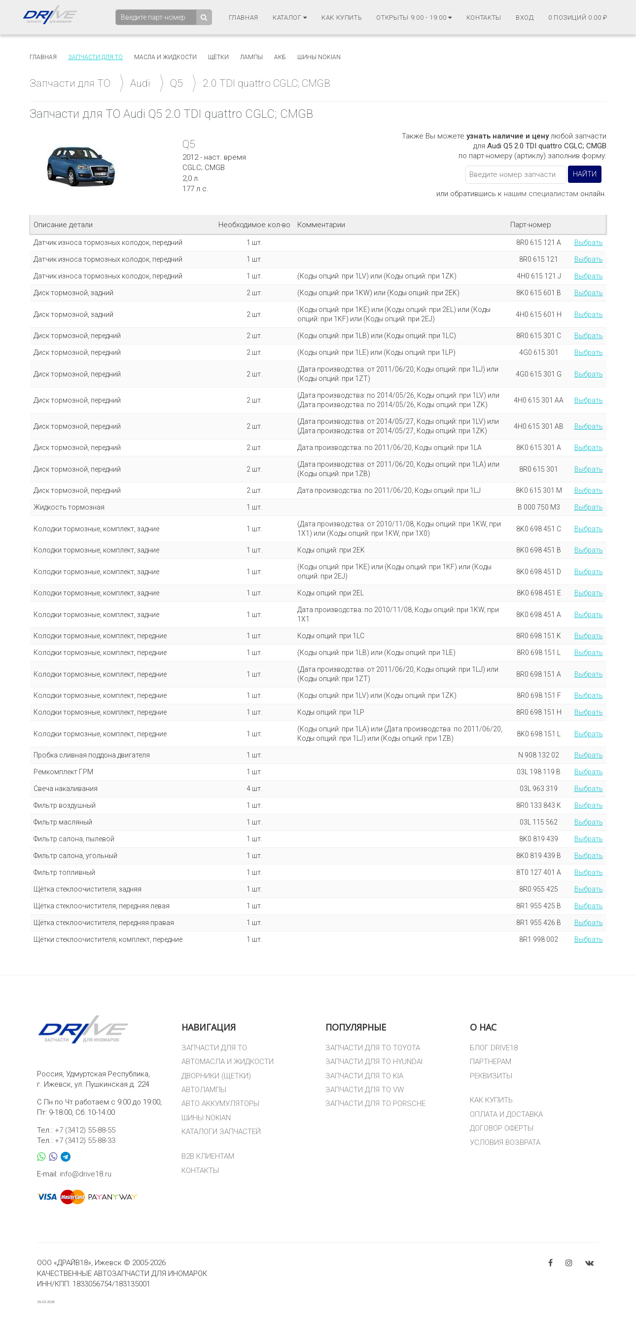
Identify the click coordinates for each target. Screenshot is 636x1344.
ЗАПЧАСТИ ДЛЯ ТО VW (364, 1089)
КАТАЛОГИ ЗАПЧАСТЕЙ (221, 1131)
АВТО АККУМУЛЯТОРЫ (220, 1103)
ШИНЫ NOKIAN (206, 1117)
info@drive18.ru (85, 1174)
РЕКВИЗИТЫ (491, 1075)
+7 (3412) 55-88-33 (85, 1140)
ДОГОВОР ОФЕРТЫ (501, 1128)
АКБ (280, 57)
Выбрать (588, 242)
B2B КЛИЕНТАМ (207, 1156)
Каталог (290, 17)
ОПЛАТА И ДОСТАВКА (506, 1114)
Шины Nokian (319, 57)
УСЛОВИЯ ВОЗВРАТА (505, 1142)
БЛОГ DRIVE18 (494, 1047)
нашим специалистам (541, 193)
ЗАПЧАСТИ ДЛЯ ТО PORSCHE (375, 1103)
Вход (525, 17)
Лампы (251, 57)
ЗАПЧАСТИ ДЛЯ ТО (214, 1047)
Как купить (341, 17)
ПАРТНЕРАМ (490, 1061)
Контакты (483, 17)
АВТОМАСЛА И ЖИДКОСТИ (227, 1061)
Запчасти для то (95, 57)
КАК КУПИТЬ (491, 1100)
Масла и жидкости (165, 57)
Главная (244, 17)
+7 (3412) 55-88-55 (85, 1130)
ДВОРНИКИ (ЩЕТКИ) (216, 1075)
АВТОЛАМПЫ (203, 1089)
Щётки (218, 57)
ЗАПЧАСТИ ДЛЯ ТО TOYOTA (372, 1047)
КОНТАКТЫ (200, 1170)
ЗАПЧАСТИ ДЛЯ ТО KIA (364, 1075)
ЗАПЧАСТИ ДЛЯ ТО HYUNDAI (374, 1061)
